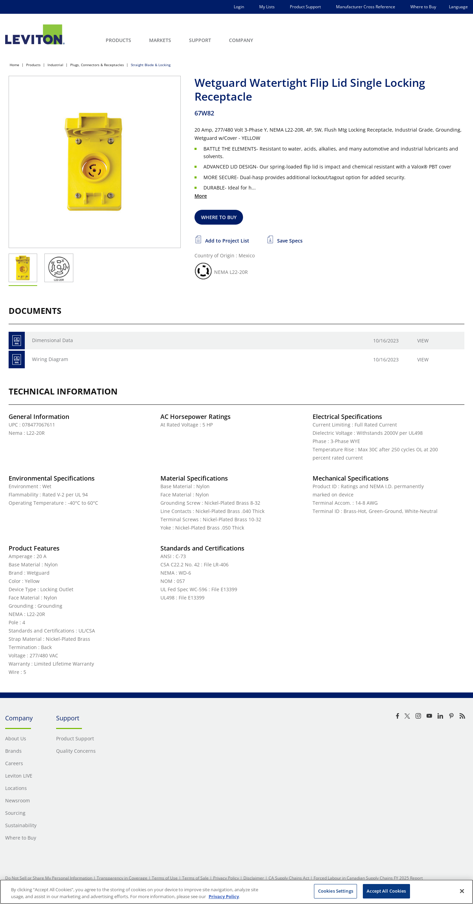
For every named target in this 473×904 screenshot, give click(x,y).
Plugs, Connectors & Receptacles (97, 64)
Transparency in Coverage (122, 878)
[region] (236, 892)
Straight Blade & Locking (150, 64)
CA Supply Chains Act (289, 878)
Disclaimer (253, 878)
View (423, 340)
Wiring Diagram (50, 359)
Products (33, 64)
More (201, 196)
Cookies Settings (335, 891)
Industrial (55, 64)
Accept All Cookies (386, 891)
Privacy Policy (226, 878)
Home (14, 64)
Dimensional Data (52, 340)
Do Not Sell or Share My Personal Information (48, 878)
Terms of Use (165, 878)
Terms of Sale (195, 878)
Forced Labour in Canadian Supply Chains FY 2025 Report (368, 878)
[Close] (462, 890)
